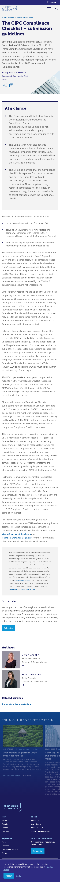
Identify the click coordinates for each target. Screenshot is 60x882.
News (4, 853)
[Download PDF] (11, 86)
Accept (9, 875)
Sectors (5, 842)
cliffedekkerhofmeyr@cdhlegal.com (22, 589)
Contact (5, 831)
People (5, 824)
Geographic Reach (10, 849)
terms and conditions (22, 580)
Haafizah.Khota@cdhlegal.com (17, 538)
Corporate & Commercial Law (16, 704)
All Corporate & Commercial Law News (18, 18)
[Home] (9, 9)
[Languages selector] (52, 2)
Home (4, 821)
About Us (35, 821)
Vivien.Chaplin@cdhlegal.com (16, 534)
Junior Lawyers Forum (40, 831)
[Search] (56, 8)
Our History (36, 824)
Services (5, 846)
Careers (5, 828)
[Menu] (50, 8)
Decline (19, 876)
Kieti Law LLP (37, 828)
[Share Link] (5, 86)
